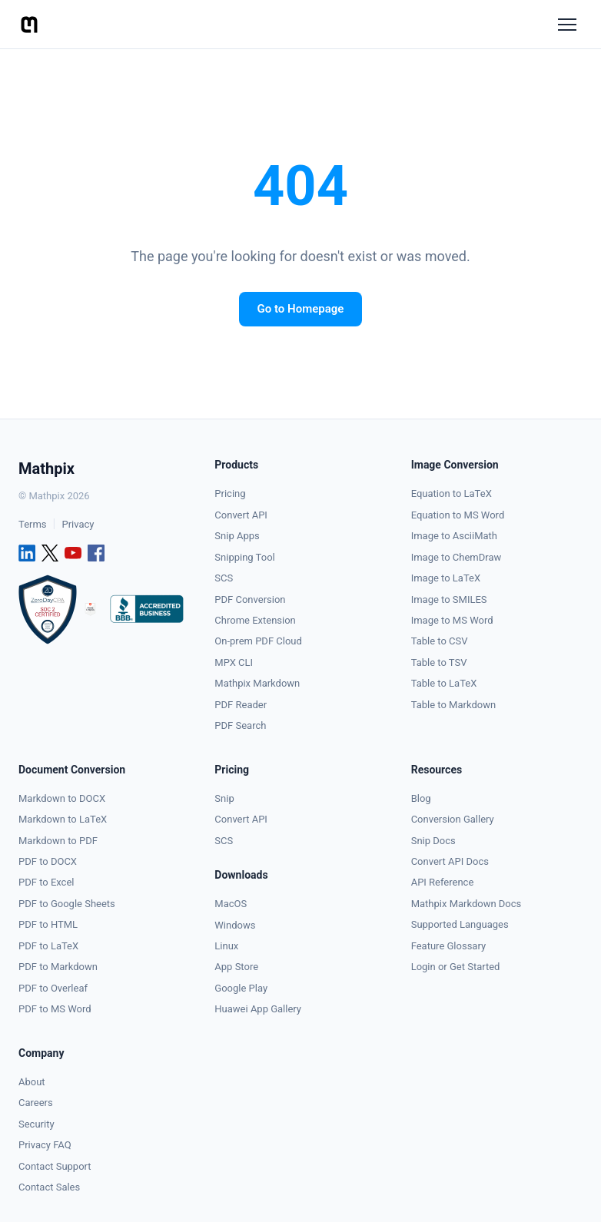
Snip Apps (236, 535)
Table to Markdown (453, 704)
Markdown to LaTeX (62, 819)
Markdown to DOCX (61, 798)
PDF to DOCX (47, 861)
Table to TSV (439, 662)
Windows (234, 925)
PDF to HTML (48, 924)
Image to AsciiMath (454, 535)
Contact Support (54, 1166)
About (31, 1082)
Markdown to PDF (58, 840)
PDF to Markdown (58, 966)
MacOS (230, 903)
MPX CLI (233, 662)
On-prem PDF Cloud (258, 641)
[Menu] (567, 24)
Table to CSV (439, 641)
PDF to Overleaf (53, 988)
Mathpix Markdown (257, 683)
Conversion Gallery (452, 819)
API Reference (442, 882)
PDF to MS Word (54, 1009)
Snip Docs (433, 840)
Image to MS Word (452, 620)
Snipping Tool (244, 557)
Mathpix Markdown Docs (466, 903)
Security (36, 1124)
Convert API (240, 515)
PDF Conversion (249, 599)
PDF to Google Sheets (66, 903)
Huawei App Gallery (257, 1009)
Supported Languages (460, 924)
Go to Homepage (300, 309)
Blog (421, 798)
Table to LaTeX (444, 683)
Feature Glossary (448, 946)
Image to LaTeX (445, 578)
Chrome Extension (254, 620)
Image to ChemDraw (456, 557)
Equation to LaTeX (451, 493)
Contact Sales (49, 1187)
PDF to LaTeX (48, 946)
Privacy (77, 524)
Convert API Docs (450, 861)
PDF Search (240, 725)
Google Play (240, 988)
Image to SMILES (449, 599)
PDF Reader (240, 704)
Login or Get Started (455, 966)
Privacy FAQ (44, 1145)
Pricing (229, 493)
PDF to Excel (46, 882)
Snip (224, 798)
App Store (236, 966)
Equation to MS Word (458, 515)
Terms (32, 524)
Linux (226, 946)
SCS (223, 578)
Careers (35, 1102)
